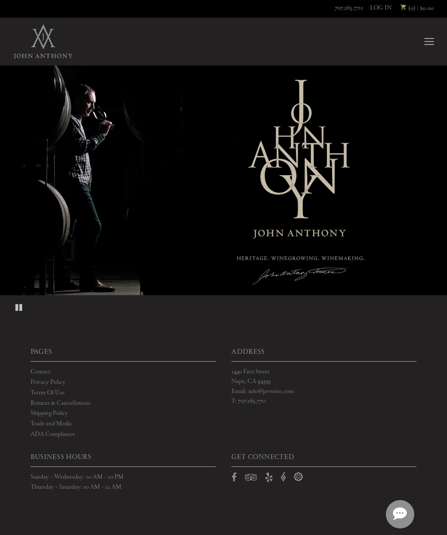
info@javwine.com (271, 391)
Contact (40, 372)
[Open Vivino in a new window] (283, 477)
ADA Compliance (53, 434)
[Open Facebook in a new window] (234, 479)
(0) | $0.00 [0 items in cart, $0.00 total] (416, 8)
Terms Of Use (48, 393)
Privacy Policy (48, 382)
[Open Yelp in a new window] (269, 479)
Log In (381, 8)
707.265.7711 (349, 8)
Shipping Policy (49, 413)
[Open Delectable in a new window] (298, 477)
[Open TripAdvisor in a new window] (251, 479)
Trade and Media (51, 424)
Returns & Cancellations (60, 403)
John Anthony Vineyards (43, 41)
